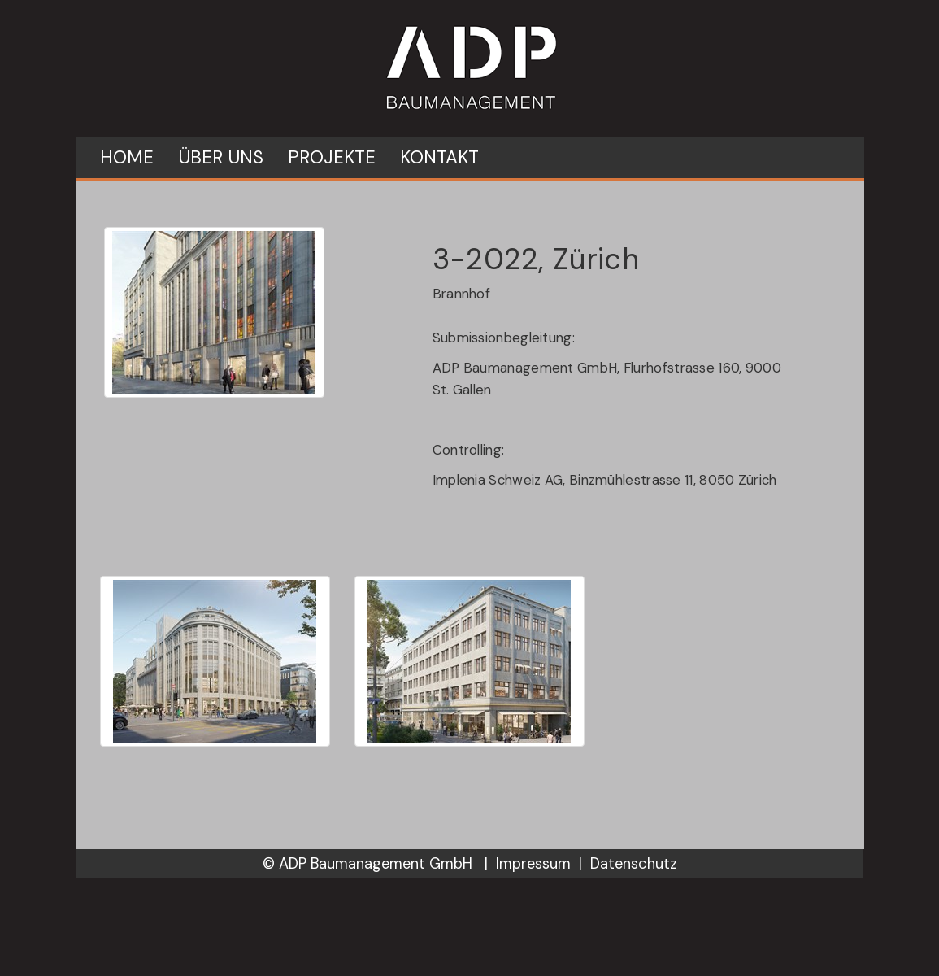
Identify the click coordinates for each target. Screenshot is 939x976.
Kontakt (439, 157)
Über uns (220, 157)
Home (127, 157)
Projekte (332, 157)
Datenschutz (633, 864)
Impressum (533, 864)
